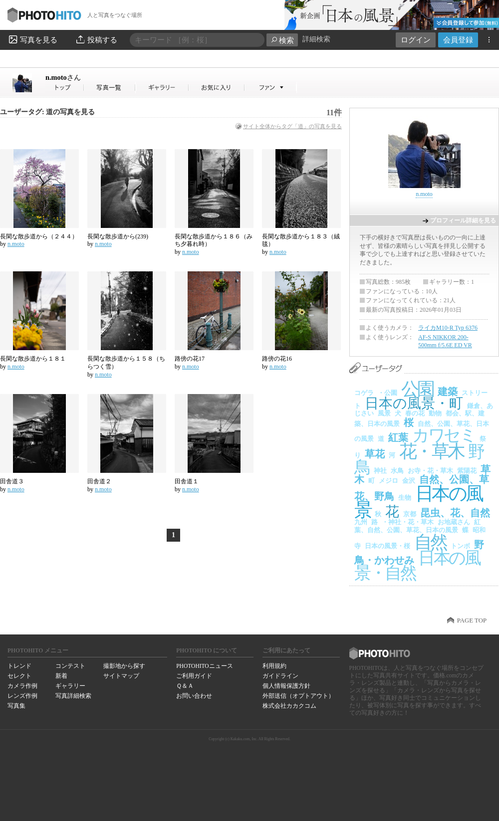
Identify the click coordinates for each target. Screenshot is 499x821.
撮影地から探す (124, 666)
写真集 (16, 706)
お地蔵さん (454, 522)
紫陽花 (467, 470)
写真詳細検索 (73, 696)
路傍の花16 (277, 358)
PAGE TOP (472, 620)
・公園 (387, 393)
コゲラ (364, 393)
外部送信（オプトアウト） (298, 696)
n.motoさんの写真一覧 (110, 87)
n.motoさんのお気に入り (217, 87)
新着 (61, 676)
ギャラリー (70, 686)
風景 (384, 413)
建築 (448, 391)
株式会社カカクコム (289, 706)
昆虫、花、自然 (455, 512)
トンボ (460, 546)
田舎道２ (99, 481)
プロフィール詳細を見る (463, 220)
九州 (360, 522)
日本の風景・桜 (387, 546)
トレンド (19, 666)
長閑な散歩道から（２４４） (39, 236)
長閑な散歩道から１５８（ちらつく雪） (126, 362)
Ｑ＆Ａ (185, 686)
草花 (375, 453)
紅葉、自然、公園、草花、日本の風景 (417, 526)
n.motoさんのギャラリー (162, 87)
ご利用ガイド (194, 676)
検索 (282, 40)
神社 (380, 470)
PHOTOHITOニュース (204, 666)
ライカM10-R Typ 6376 (448, 327)
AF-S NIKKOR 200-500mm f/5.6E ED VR (445, 341)
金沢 (408, 480)
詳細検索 (316, 39)
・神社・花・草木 (408, 522)
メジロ (388, 480)
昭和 (479, 530)
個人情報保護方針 (286, 686)
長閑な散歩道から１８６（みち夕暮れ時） (213, 240)
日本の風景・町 (414, 403)
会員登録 (458, 39)
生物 (404, 497)
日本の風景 (418, 502)
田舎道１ (187, 481)
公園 (417, 389)
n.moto (63, 77)
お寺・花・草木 (430, 470)
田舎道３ (12, 481)
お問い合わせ (194, 696)
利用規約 (274, 666)
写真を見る (32, 39)
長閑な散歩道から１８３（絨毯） (301, 240)
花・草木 (431, 451)
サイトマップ (121, 676)
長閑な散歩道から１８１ (33, 358)
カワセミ (444, 435)
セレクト (19, 676)
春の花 (415, 413)
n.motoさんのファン (271, 87)
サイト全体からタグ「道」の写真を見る (292, 126)
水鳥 (397, 470)
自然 (430, 542)
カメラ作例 (22, 686)
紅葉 (398, 437)
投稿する (96, 39)
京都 (409, 514)
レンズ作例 (22, 696)
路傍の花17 (190, 358)
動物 (435, 413)
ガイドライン (280, 676)
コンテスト (70, 666)
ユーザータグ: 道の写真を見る (47, 112)
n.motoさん (64, 87)
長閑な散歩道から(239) (117, 236)
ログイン (416, 39)
